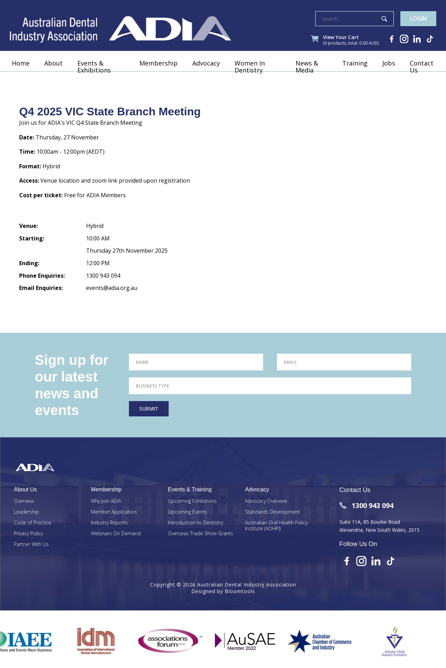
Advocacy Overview (266, 501)
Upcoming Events (187, 512)
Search (380, 19)
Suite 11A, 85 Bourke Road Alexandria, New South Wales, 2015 (379, 526)
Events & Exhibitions (95, 75)
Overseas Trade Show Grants (200, 534)
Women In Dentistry (249, 75)
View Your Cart (346, 41)
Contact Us (421, 75)
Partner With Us (31, 544)
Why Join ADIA (106, 501)
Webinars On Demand (116, 534)
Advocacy (206, 71)
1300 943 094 (366, 505)
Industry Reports (109, 523)
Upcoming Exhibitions (192, 501)
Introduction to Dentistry (195, 523)
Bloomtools (240, 591)
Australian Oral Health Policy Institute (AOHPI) (276, 526)
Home (21, 71)
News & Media (306, 75)
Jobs (388, 71)
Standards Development (272, 512)
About (54, 71)
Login (416, 19)
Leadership (26, 512)
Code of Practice (32, 523)
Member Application (114, 512)
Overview (24, 501)
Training (354, 71)
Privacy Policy (28, 534)
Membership (158, 71)
